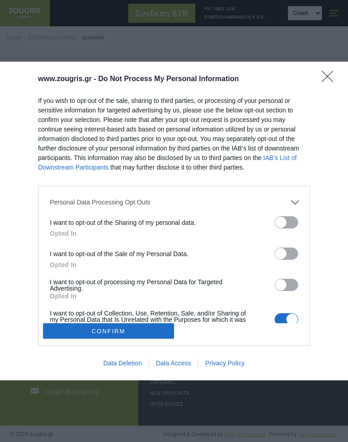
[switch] (286, 222)
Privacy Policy (225, 363)
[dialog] (174, 221)
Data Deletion (122, 363)
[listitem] (174, 202)
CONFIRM (109, 330)
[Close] (330, 79)
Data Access (173, 363)
